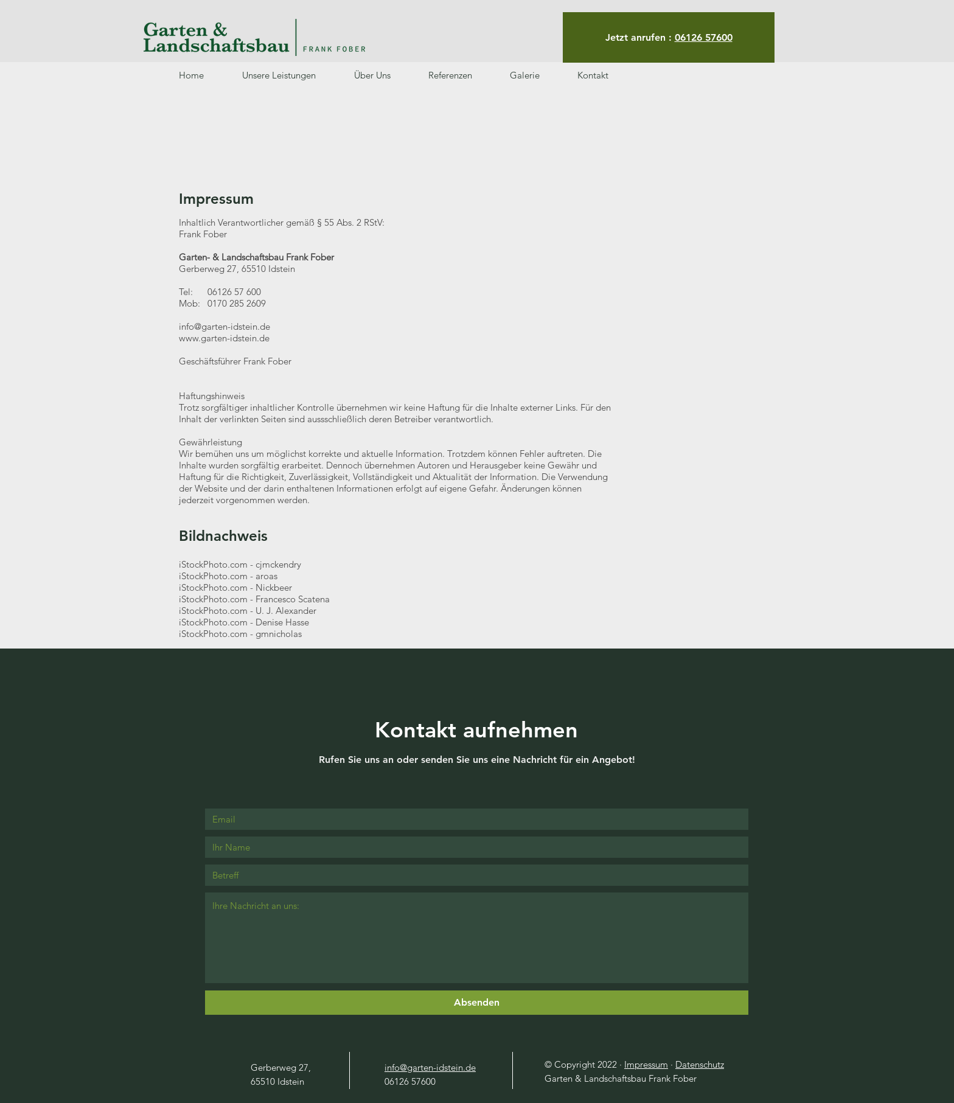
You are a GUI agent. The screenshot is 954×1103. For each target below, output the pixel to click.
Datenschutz (699, 1064)
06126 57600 (704, 37)
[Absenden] (476, 1002)
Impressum (646, 1064)
